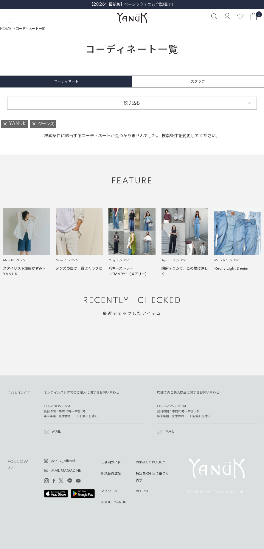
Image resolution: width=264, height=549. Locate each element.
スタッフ (198, 81)
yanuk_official (63, 461)
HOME (5, 29)
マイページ (109, 491)
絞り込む (132, 103)
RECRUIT (143, 491)
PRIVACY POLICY (150, 462)
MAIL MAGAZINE (66, 471)
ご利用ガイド (111, 462)
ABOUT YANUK (113, 502)
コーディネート (66, 81)
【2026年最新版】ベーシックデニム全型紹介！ (132, 4)
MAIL (56, 432)
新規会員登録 (111, 473)
